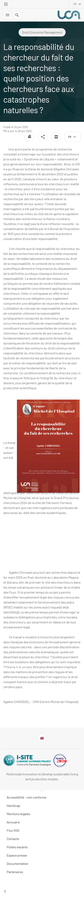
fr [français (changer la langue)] (74, 4)
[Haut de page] (42, 892)
